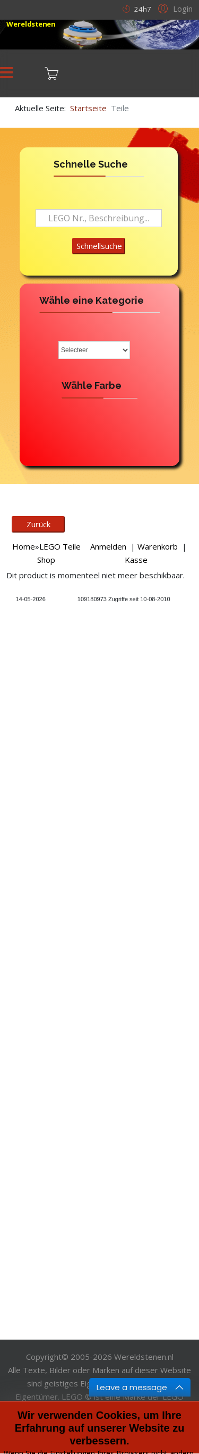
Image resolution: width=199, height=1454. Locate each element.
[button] (174, 8)
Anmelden (108, 546)
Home (23, 546)
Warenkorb (157, 546)
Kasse (136, 559)
